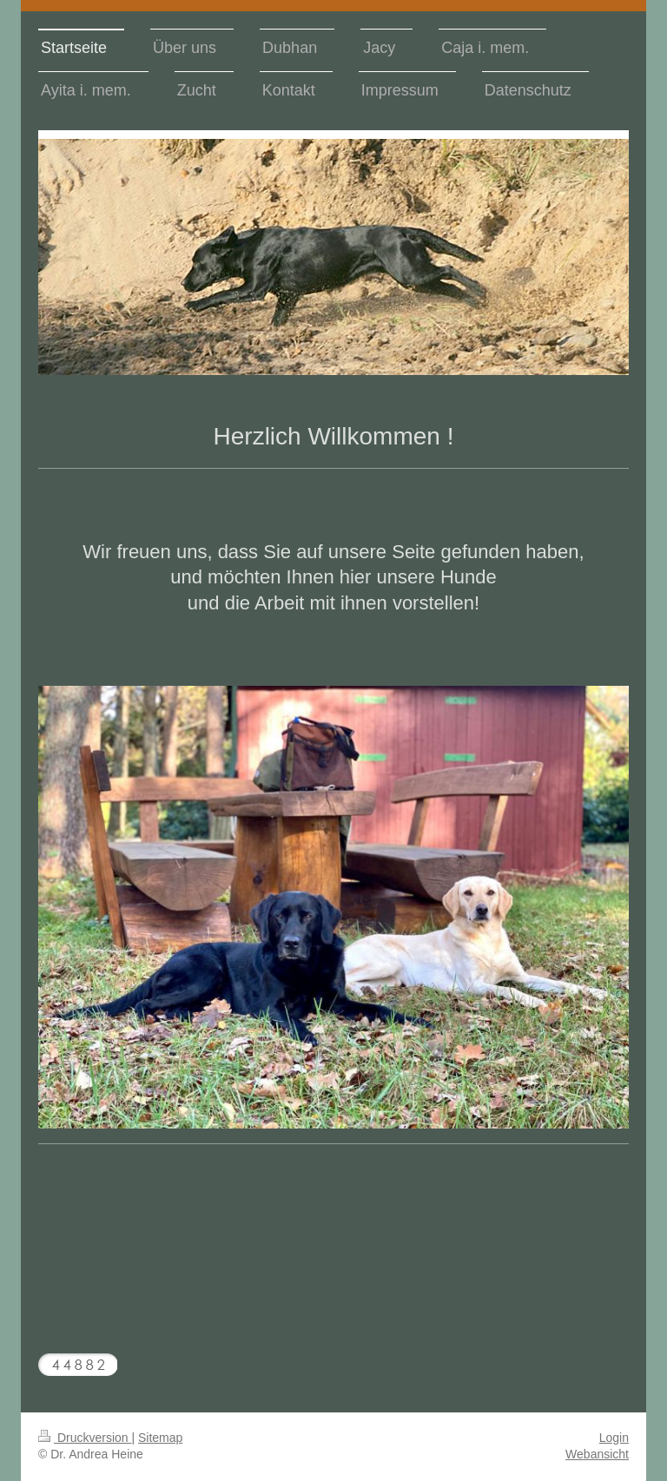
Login (614, 1438)
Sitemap (160, 1438)
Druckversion (84, 1438)
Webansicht (597, 1454)
